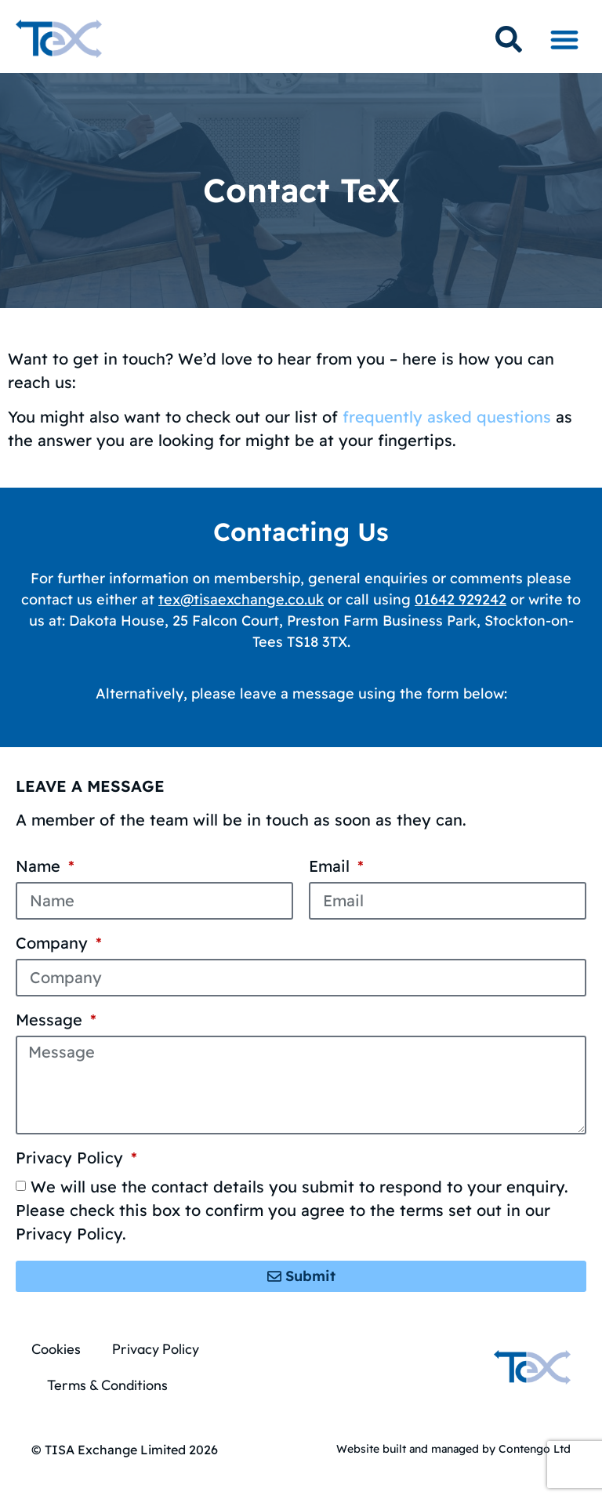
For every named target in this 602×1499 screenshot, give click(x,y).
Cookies (56, 1349)
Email (331, 867)
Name (40, 867)
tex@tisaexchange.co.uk (241, 599)
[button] (564, 38)
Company (54, 944)
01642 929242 (460, 599)
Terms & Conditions (107, 1385)
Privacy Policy (72, 1158)
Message (51, 1020)
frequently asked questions (447, 416)
